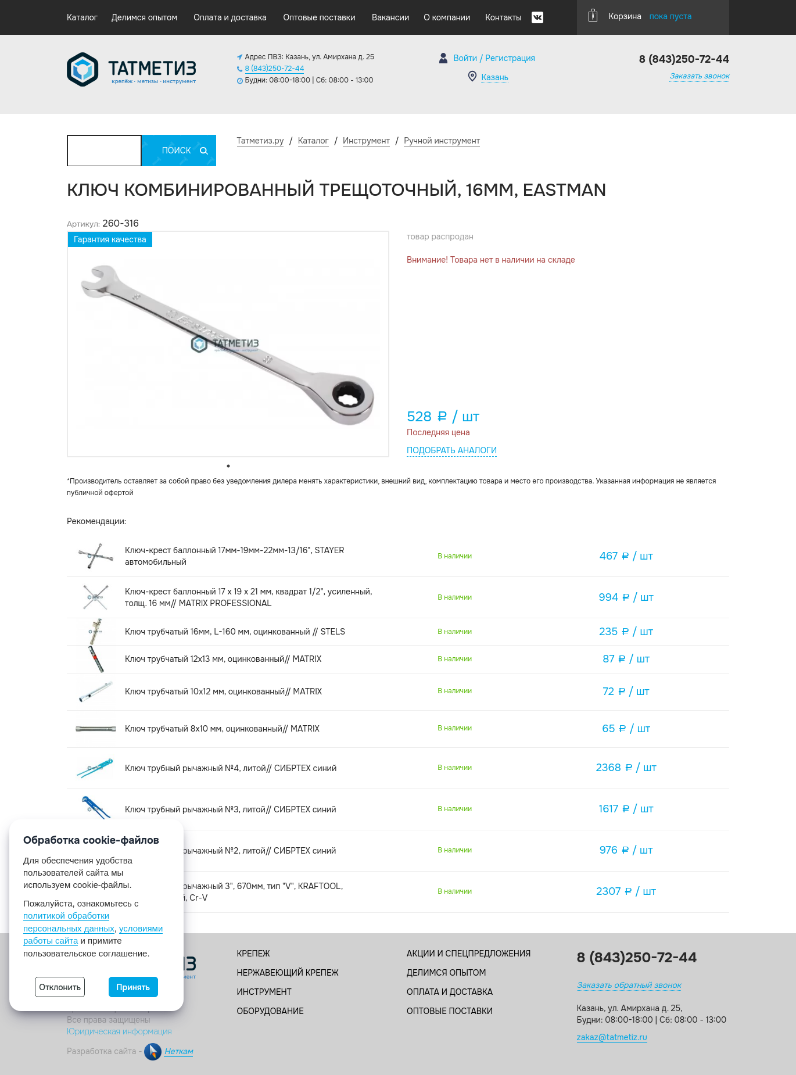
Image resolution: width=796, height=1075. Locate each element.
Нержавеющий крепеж (288, 972)
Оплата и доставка (230, 17)
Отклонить (60, 987)
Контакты (503, 17)
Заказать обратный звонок (629, 985)
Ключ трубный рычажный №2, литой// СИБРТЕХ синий (230, 850)
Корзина (640, 15)
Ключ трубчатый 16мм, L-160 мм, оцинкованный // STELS (235, 631)
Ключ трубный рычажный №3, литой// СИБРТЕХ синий (230, 809)
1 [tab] (228, 466)
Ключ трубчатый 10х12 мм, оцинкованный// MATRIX (223, 691)
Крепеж (253, 953)
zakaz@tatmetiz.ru (612, 1037)
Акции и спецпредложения (468, 953)
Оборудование (270, 1011)
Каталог (82, 17)
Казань (494, 77)
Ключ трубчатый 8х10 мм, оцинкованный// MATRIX (222, 728)
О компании (447, 17)
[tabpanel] (228, 344)
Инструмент (264, 992)
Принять (133, 987)
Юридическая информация (119, 1031)
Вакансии (390, 17)
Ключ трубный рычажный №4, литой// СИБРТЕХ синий (230, 768)
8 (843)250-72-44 (274, 68)
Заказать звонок (699, 76)
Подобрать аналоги (452, 450)
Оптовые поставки (319, 17)
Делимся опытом (144, 17)
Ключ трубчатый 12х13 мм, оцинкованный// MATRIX (223, 659)
